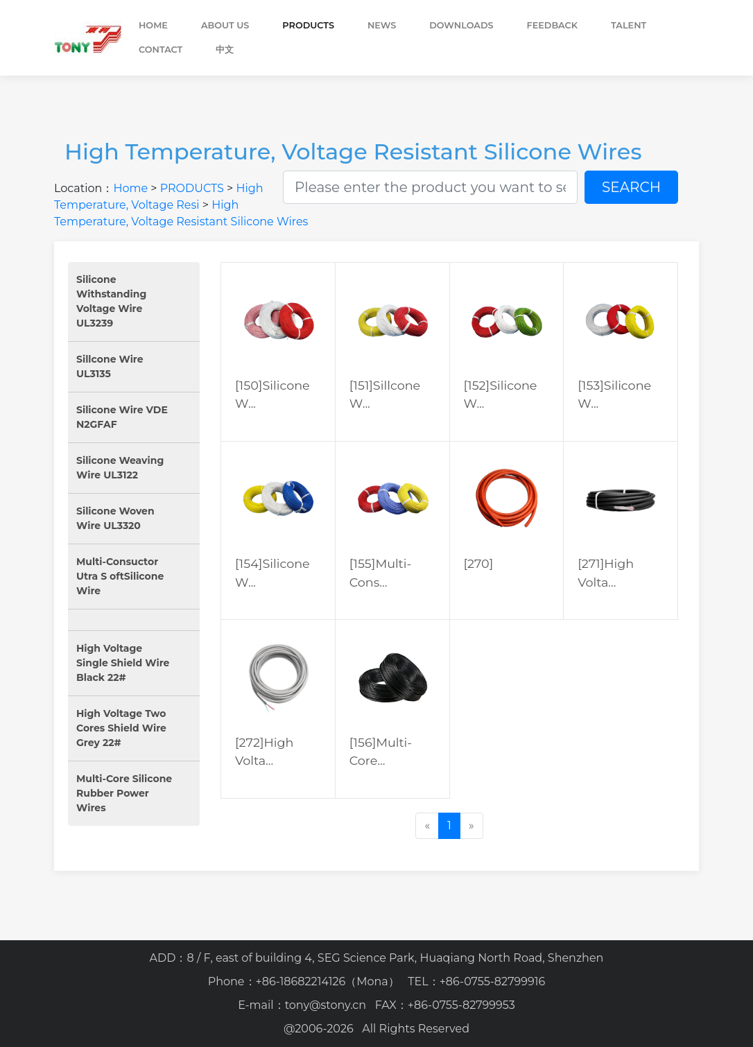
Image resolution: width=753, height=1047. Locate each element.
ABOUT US (225, 25)
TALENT (628, 25)
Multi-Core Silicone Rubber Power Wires (124, 793)
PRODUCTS (308, 25)
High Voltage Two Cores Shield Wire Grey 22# (121, 728)
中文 (225, 49)
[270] (479, 563)
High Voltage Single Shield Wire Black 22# (122, 663)
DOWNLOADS (461, 25)
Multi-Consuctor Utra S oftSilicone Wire (120, 576)
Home (153, 25)
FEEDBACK (552, 25)
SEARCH (631, 187)
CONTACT (160, 49)
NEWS (381, 25)
